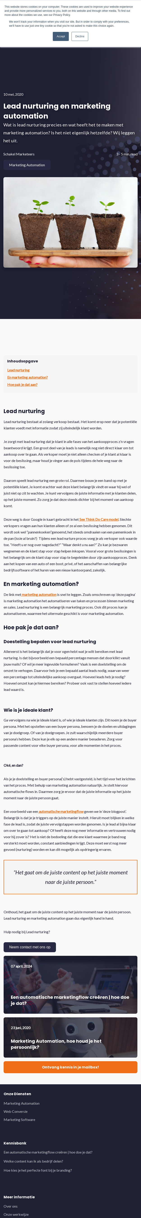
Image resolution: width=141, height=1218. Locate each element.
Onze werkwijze (16, 1214)
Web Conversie (16, 1111)
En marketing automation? (27, 377)
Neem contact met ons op (29, 947)
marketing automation (38, 594)
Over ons (11, 1206)
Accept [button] (61, 36)
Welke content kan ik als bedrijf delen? (33, 1161)
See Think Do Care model (98, 519)
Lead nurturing (18, 370)
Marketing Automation (21, 1103)
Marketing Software (19, 1119)
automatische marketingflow (60, 811)
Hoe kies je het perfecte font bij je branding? (38, 1170)
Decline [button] (79, 36)
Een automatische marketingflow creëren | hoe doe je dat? (48, 1152)
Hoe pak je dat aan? (22, 384)
